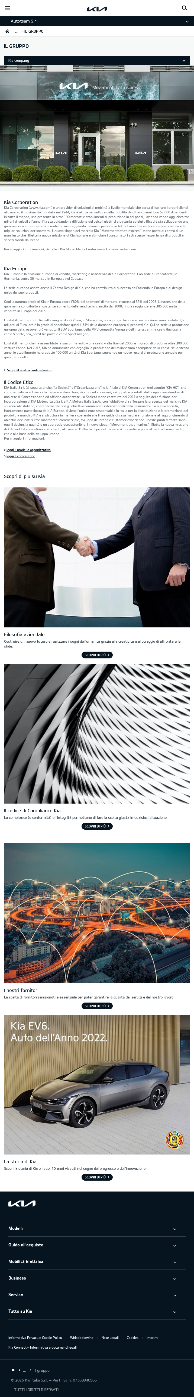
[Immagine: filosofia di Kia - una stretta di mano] (97, 558)
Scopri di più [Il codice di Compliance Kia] (95, 826)
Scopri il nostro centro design (29, 370)
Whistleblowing (81, 1337)
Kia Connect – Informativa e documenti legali (42, 1347)
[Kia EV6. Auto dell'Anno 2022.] (97, 1085)
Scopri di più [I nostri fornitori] (95, 1006)
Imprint (152, 1337)
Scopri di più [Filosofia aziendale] (95, 655)
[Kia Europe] (97, 183)
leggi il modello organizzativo (29, 450)
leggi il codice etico (21, 456)
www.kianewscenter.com (116, 249)
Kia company (18, 60)
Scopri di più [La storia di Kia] (95, 1177)
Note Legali (110, 1337)
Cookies (132, 1337)
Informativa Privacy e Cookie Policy (35, 1337)
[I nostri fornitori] (97, 914)
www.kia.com (40, 207)
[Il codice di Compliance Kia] (97, 734)
